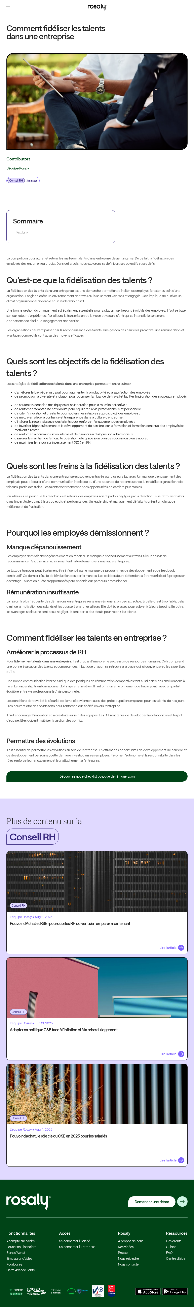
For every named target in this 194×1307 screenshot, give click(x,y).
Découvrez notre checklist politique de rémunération (97, 776)
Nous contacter (129, 1264)
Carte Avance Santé (20, 1270)
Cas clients (173, 1241)
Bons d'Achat (15, 1252)
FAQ (169, 1252)
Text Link (22, 232)
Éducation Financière (21, 1247)
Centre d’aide (175, 1258)
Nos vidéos (125, 1247)
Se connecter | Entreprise (77, 1247)
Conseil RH (16, 180)
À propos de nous (130, 1241)
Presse (123, 1252)
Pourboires (14, 1264)
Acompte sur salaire (20, 1241)
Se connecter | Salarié (74, 1241)
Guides (171, 1247)
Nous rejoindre (128, 1258)
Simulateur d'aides (19, 1258)
